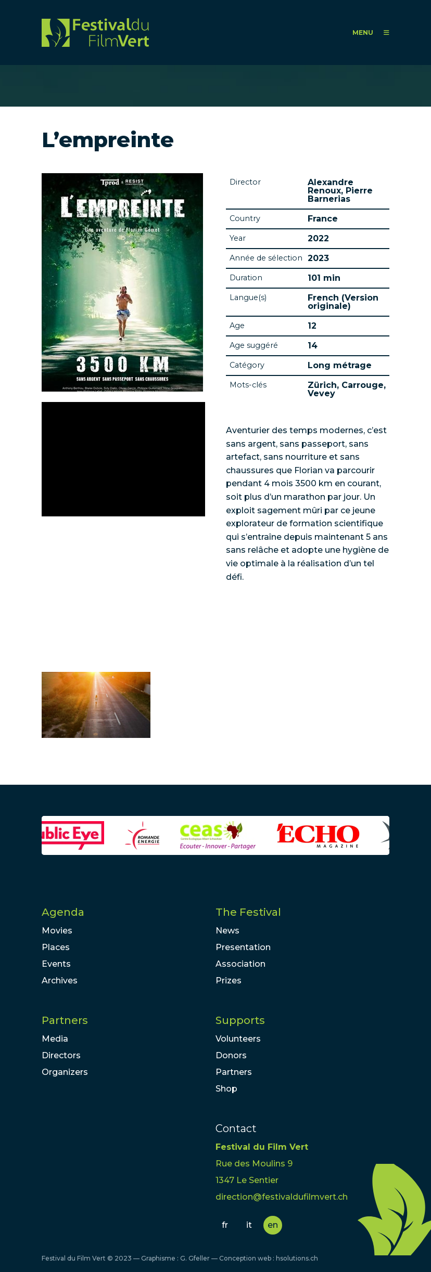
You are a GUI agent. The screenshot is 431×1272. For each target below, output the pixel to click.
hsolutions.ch (297, 1258)
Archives (60, 980)
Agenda (63, 912)
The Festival (248, 912)
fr (225, 1225)
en (273, 1225)
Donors (231, 1055)
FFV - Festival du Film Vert (95, 32)
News (227, 931)
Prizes (229, 980)
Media (55, 1039)
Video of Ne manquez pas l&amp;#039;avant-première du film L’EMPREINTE (123, 459)
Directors (61, 1055)
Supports (240, 1020)
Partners (65, 1020)
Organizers (65, 1072)
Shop (226, 1089)
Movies (57, 931)
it (249, 1225)
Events (56, 964)
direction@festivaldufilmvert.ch (282, 1197)
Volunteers (238, 1039)
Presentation (243, 947)
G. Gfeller (195, 1258)
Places (56, 947)
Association (240, 964)
